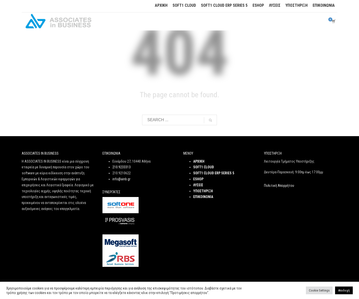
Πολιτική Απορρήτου (279, 186)
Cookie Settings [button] (319, 290)
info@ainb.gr (121, 179)
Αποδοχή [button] (344, 290)
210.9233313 (121, 167)
